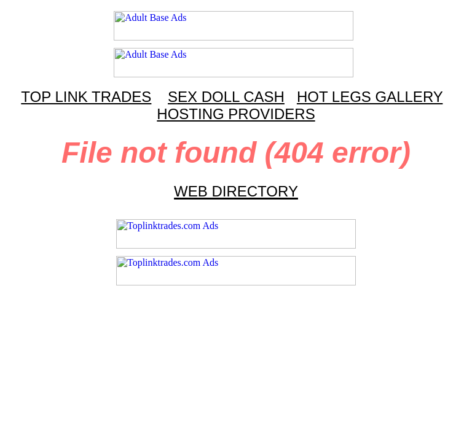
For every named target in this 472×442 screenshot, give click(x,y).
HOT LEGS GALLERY (369, 96)
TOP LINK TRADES (86, 96)
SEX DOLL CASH (226, 96)
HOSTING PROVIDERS (236, 114)
